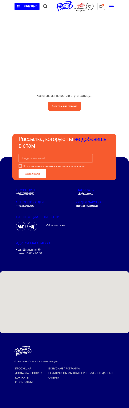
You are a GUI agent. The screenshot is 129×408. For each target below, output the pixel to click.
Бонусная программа (64, 368)
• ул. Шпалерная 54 (28, 249)
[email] (56, 158)
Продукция (23, 368)
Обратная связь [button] (55, 225)
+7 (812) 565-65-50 (25, 193)
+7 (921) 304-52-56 (24, 205)
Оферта (53, 377)
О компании (24, 382)
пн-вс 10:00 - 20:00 (30, 253)
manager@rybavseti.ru (86, 205)
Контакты (22, 377)
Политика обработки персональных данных (80, 373)
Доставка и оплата (28, 373)
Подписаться (32, 173)
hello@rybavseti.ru (85, 193)
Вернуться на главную (64, 106)
